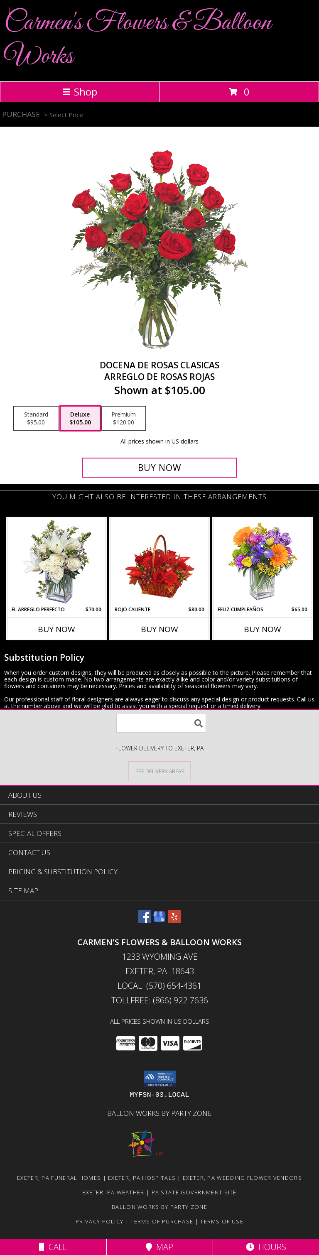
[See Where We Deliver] (159, 771)
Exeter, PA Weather (113, 1192)
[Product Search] (161, 723)
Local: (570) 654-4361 (159, 985)
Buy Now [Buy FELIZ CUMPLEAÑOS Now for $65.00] (262, 629)
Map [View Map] (159, 1247)
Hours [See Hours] (266, 1247)
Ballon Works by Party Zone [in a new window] (159, 1113)
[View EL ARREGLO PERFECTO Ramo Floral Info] (56, 562)
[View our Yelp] (174, 920)
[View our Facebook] (144, 920)
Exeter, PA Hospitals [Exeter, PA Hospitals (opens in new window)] (142, 1177)
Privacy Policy (99, 1221)
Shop (79, 91)
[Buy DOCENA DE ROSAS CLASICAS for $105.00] (159, 468)
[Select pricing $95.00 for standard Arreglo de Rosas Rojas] (36, 419)
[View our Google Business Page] (159, 920)
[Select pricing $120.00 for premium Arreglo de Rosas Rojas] (123, 419)
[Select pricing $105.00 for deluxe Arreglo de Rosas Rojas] (80, 419)
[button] (160, 1079)
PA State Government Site (194, 1192)
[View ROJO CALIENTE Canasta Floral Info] (159, 562)
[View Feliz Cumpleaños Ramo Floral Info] (262, 562)
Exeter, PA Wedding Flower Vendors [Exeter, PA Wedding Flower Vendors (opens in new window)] (242, 1177)
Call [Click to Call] (53, 1247)
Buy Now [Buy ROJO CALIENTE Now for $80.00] (159, 629)
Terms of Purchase (161, 1221)
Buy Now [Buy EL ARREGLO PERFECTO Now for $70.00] (56, 629)
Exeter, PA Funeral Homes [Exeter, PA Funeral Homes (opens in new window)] (59, 1177)
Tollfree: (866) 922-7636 (159, 1000)
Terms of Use (221, 1221)
